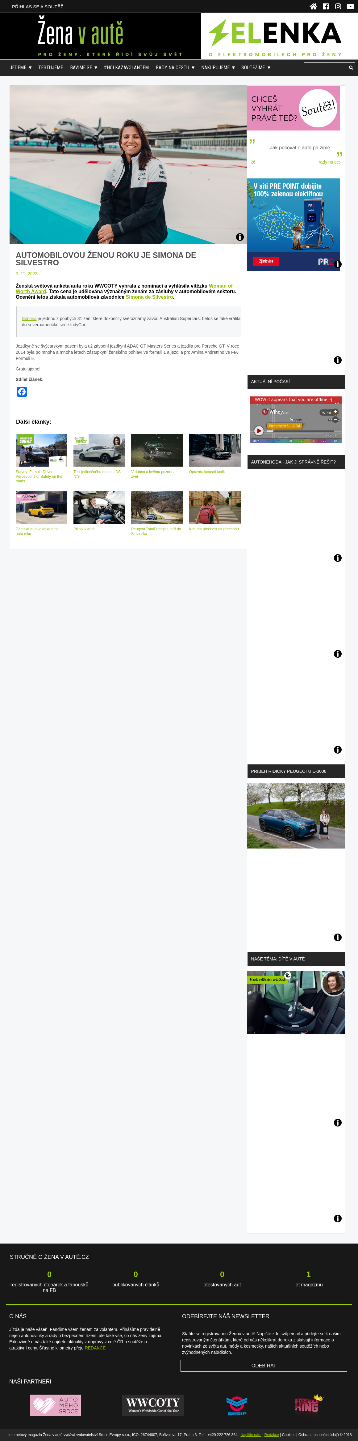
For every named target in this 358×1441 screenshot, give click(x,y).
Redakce (271, 1435)
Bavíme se (81, 68)
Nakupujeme (215, 68)
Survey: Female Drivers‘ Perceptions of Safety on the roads (39, 476)
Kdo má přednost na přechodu (214, 529)
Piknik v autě (83, 529)
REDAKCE (95, 1347)
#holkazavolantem (126, 68)
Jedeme (18, 68)
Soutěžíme (253, 68)
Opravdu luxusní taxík (207, 472)
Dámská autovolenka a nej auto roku (37, 531)
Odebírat (264, 1365)
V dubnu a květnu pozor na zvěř (153, 474)
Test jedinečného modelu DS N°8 (97, 474)
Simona (29, 318)
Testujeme (50, 68)
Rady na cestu (172, 68)
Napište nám (250, 1435)
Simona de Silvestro (149, 297)
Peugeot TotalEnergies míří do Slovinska (156, 531)
